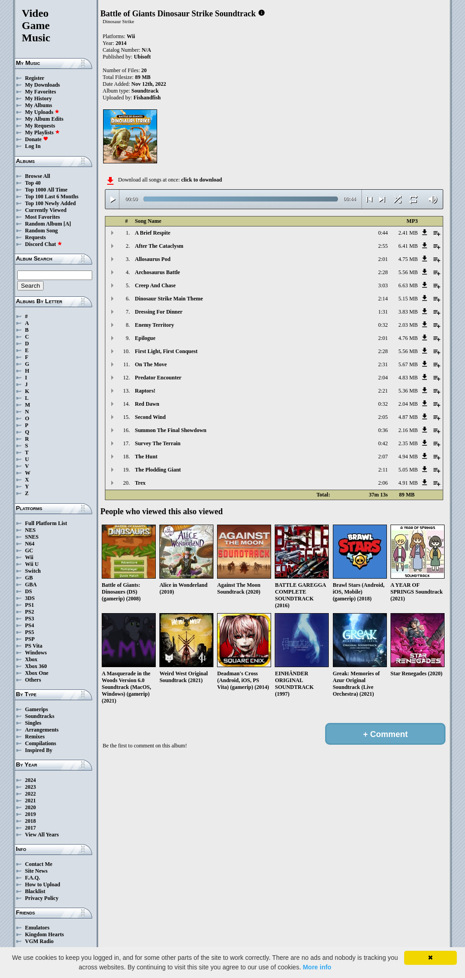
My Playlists (42, 132)
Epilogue (145, 338)
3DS (30, 598)
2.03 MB (408, 325)
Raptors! (145, 391)
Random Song (41, 230)
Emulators (37, 927)
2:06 (383, 483)
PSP (30, 639)
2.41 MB (408, 233)
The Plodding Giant (158, 470)
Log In (32, 146)
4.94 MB (408, 456)
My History (38, 98)
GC (29, 550)
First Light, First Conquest (166, 351)
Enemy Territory (154, 325)
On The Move (151, 364)
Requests (35, 237)
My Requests (40, 126)
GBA (31, 584)
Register (35, 78)
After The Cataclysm (159, 246)
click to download (201, 180)
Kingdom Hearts (44, 934)
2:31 (383, 364)
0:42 (383, 443)
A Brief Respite (152, 233)
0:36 (383, 430)
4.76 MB (408, 338)
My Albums (38, 105)
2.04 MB (408, 404)
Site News (36, 871)
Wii (29, 557)
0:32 (383, 325)
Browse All (37, 176)
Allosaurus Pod (152, 259)
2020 (30, 807)
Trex (140, 483)
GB (29, 578)
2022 (30, 794)
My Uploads (42, 112)
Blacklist (35, 891)
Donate (36, 139)
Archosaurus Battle (157, 272)
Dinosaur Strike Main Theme (169, 298)
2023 (30, 787)
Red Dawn (147, 404)
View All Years (42, 834)
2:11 (383, 470)
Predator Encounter (158, 377)
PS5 (29, 632)
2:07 (383, 456)
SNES (32, 537)
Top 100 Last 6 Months (52, 196)
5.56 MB (408, 272)
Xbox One (37, 673)
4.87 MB (408, 417)
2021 (30, 800)
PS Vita (33, 646)
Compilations (40, 743)
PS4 (29, 625)
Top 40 (33, 183)
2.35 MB (408, 443)
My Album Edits (44, 119)
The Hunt (146, 456)
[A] (67, 224)
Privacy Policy (42, 898)
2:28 (383, 272)
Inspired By (38, 750)
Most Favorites (42, 217)
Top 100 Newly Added (50, 203)
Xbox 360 (36, 666)
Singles (33, 723)
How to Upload (42, 884)
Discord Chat (43, 244)
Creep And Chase (155, 285)
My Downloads (42, 85)
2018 (30, 821)
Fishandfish (147, 97)
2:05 (383, 417)
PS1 (29, 605)
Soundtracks (39, 716)
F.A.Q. (32, 878)
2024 (30, 780)
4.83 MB (408, 377)
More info (317, 967)
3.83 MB (408, 312)
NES (30, 530)
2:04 (383, 377)
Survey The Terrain (157, 443)
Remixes (35, 736)
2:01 (383, 259)
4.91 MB (408, 483)
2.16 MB (408, 430)
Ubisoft (142, 57)
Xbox (31, 659)
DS (28, 591)
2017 (30, 828)
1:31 (383, 312)
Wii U (32, 564)
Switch (33, 571)
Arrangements (42, 730)
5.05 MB (408, 470)
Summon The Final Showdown (171, 430)
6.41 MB (408, 246)
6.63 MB (408, 285)
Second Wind (150, 417)
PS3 (29, 618)
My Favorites (40, 91)
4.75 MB (408, 259)
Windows (36, 652)
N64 (30, 544)
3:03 (383, 285)
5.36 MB (408, 391)
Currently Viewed (45, 210)
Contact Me (38, 864)
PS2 (29, 612)
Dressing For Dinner (159, 312)
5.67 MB (408, 364)
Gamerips (36, 709)
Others (33, 680)
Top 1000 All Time (46, 190)
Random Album (43, 224)
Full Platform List (46, 523)
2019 (30, 814)
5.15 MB (408, 298)
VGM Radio (39, 941)
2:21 (383, 391)
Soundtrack (144, 91)
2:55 (383, 246)
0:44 (383, 233)
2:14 (383, 298)
